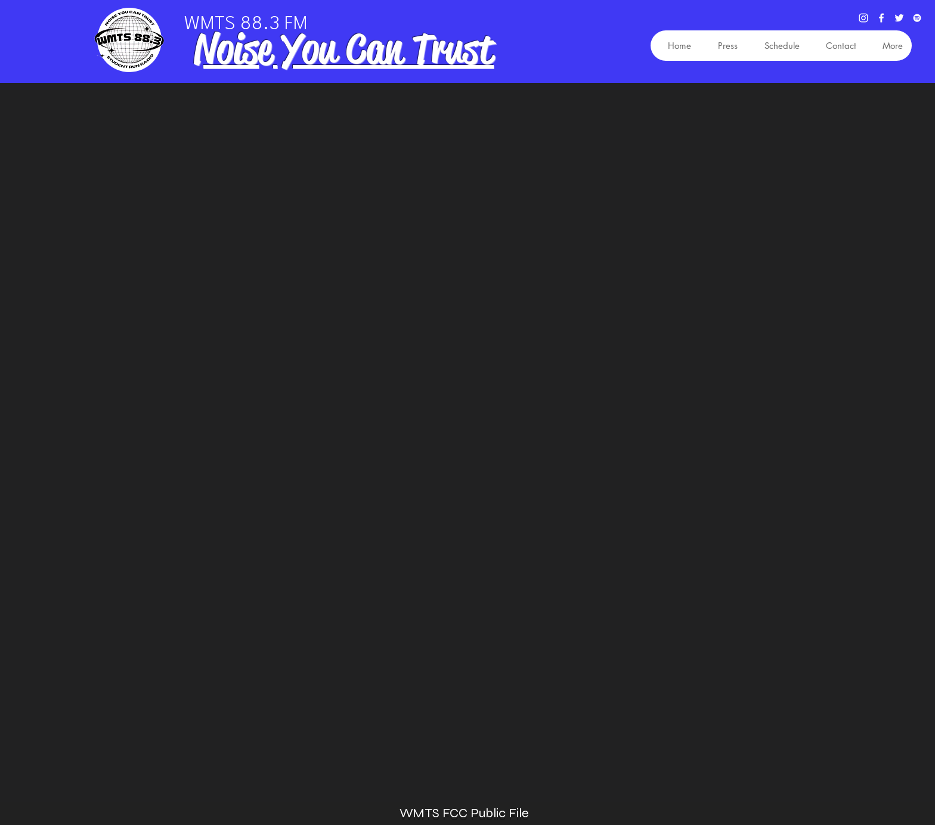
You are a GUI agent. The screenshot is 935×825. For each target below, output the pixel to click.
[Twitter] (899, 18)
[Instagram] (863, 18)
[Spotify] (917, 18)
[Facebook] (881, 18)
